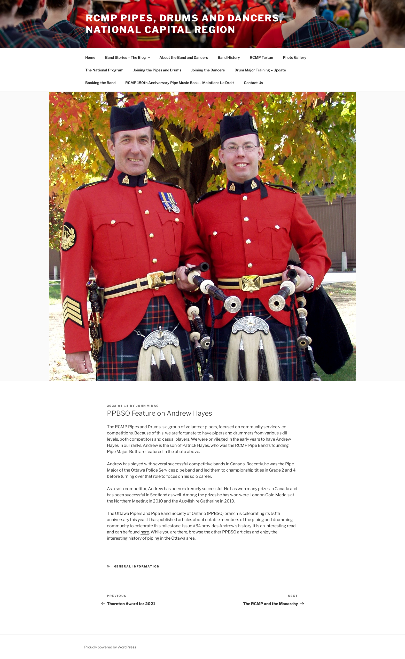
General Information (137, 566)
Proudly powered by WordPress (110, 647)
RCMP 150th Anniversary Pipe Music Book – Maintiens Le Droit (179, 82)
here (145, 532)
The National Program (104, 70)
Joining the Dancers (208, 70)
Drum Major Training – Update (260, 70)
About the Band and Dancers (183, 57)
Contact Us (253, 82)
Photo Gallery (294, 57)
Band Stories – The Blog (128, 57)
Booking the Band (100, 82)
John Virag (147, 406)
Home (90, 57)
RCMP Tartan (261, 57)
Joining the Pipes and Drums (157, 70)
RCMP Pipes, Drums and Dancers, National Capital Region (184, 23)
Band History (229, 57)
